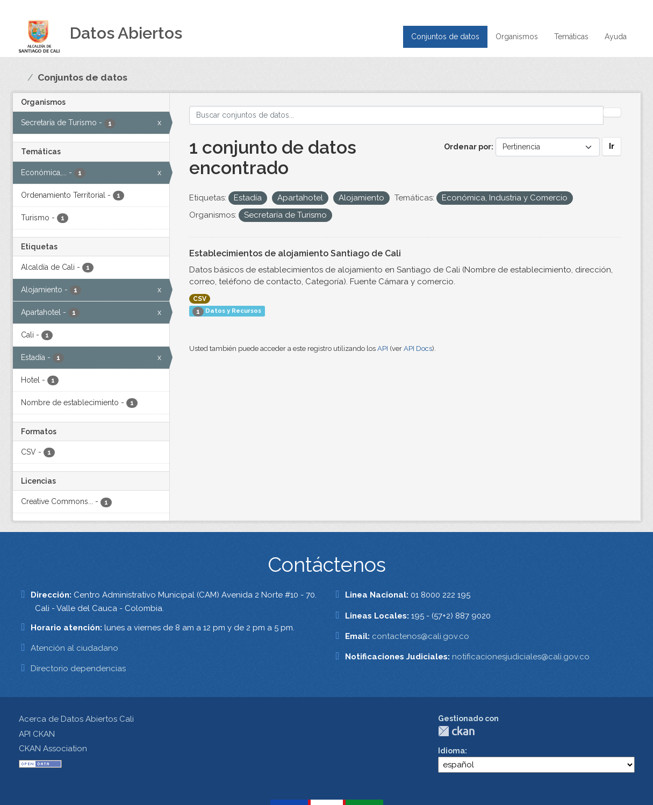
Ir (611, 146)
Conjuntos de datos (445, 36)
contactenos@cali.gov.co (420, 636)
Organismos (517, 36)
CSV (199, 299)
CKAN (456, 731)
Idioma (451, 750)
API (382, 348)
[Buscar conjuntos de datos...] (396, 115)
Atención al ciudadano (74, 648)
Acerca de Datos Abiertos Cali (76, 719)
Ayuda (616, 36)
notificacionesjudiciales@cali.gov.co (521, 657)
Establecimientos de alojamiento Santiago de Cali (295, 253)
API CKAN (37, 734)
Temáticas (571, 36)
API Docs (418, 348)
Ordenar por (467, 146)
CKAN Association (53, 748)
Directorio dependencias (78, 668)
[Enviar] (612, 112)
